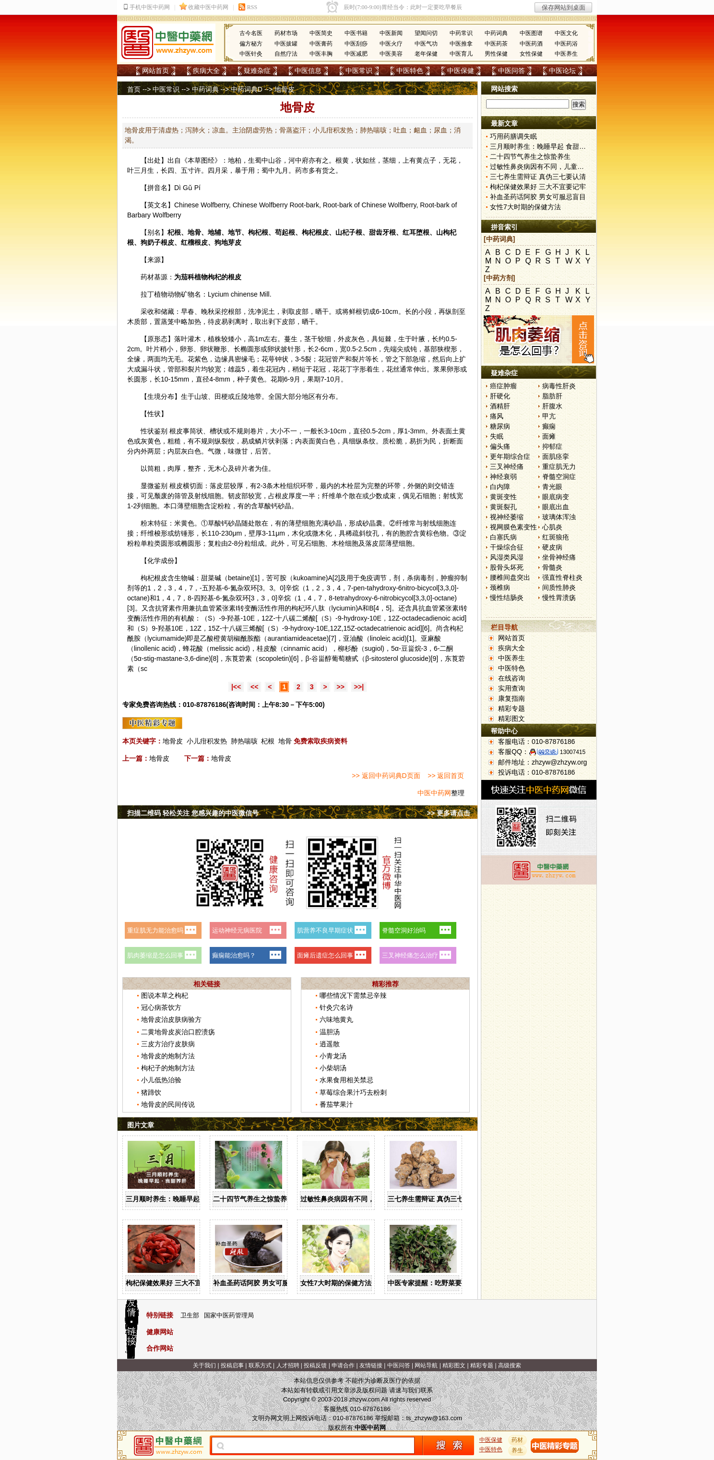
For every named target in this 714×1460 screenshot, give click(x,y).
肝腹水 (552, 406)
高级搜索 (509, 1365)
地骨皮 (173, 741)
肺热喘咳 (244, 741)
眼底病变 (555, 497)
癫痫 (549, 426)
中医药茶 (496, 43)
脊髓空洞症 (559, 476)
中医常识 (358, 70)
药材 (518, 1439)
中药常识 (461, 33)
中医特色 (409, 70)
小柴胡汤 (333, 1068)
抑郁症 (552, 446)
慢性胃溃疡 (559, 597)
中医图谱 (531, 33)
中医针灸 (250, 53)
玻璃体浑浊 (559, 517)
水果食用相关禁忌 (346, 1080)
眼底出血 (555, 507)
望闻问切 (426, 33)
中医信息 (308, 70)
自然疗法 (286, 53)
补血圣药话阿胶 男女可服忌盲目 (261, 1283)
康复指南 (511, 698)
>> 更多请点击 (448, 813)
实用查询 (511, 688)
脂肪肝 (552, 396)
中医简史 (321, 33)
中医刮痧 (356, 43)
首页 (134, 89)
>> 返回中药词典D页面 (386, 775)
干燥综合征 (507, 547)
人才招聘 (287, 1365)
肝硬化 (500, 396)
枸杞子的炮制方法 (168, 1068)
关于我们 (204, 1365)
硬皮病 (552, 547)
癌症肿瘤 (503, 386)
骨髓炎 (552, 567)
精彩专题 (511, 708)
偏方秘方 (250, 43)
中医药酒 (531, 43)
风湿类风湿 (507, 557)
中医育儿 (461, 53)
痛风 (496, 416)
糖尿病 (500, 426)
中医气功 (426, 43)
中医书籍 (356, 33)
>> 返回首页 (446, 775)
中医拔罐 (286, 43)
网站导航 (426, 1365)
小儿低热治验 (161, 1080)
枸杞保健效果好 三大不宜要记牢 (174, 1283)
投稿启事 (232, 1365)
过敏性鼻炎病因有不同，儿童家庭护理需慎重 (367, 1199)
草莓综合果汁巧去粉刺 (353, 1092)
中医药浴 (566, 43)
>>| (359, 687)
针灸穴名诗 (336, 1007)
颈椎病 (500, 587)
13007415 (572, 752)
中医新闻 (391, 33)
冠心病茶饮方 (161, 1007)
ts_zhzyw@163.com (434, 1418)
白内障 (500, 487)
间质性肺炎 (559, 587)
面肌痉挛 (555, 456)
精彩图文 (511, 718)
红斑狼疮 (555, 537)
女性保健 (531, 53)
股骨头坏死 (507, 567)
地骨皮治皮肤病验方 (171, 1019)
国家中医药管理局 (229, 1315)
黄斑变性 (503, 497)
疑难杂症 (257, 70)
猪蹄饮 (151, 1092)
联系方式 (260, 1365)
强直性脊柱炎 (562, 577)
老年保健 (426, 53)
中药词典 (496, 33)
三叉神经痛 (507, 466)
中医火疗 (391, 43)
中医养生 (566, 53)
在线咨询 (511, 678)
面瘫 (549, 436)
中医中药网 (434, 793)
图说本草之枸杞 (164, 995)
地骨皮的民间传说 (168, 1104)
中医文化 (566, 33)
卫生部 (189, 1315)
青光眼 (552, 487)
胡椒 (233, 638)
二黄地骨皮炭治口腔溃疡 (178, 1032)
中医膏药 (321, 43)
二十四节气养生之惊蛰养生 (253, 1199)
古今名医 (250, 33)
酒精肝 (500, 406)
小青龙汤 (333, 1056)
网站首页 (155, 70)
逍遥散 (330, 1044)
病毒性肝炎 (559, 386)
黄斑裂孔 (503, 507)
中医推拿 (461, 43)
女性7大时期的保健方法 (335, 1283)
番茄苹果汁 (336, 1104)
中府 (302, 160)
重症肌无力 (559, 466)
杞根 (267, 741)
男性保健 (496, 53)
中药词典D (246, 89)
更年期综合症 (510, 456)
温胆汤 (330, 1032)
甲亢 (549, 416)
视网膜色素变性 (513, 527)
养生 (518, 1450)
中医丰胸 (321, 53)
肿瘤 (447, 578)
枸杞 (255, 232)
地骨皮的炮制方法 (168, 1056)
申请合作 (343, 1365)
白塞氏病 (503, 537)
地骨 (285, 741)
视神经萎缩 (507, 517)
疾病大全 (206, 70)
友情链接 (370, 1365)
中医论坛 (562, 70)
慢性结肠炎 (507, 597)
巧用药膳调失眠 (513, 136)
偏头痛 (500, 446)
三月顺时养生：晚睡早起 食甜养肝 (177, 1199)
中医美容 (391, 53)
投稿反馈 (315, 1365)
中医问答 (511, 70)
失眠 (496, 436)
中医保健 (460, 70)
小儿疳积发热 (207, 741)
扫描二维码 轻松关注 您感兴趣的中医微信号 (193, 813)
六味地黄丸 (336, 1019)
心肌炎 (552, 527)
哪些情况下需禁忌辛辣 (353, 995)
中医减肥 (356, 53)
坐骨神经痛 (559, 557)
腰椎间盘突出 (510, 577)
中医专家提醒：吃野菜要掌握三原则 (441, 1283)
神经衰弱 (503, 476)
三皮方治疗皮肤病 (168, 1044)
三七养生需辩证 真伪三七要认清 (436, 1199)
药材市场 (286, 33)
